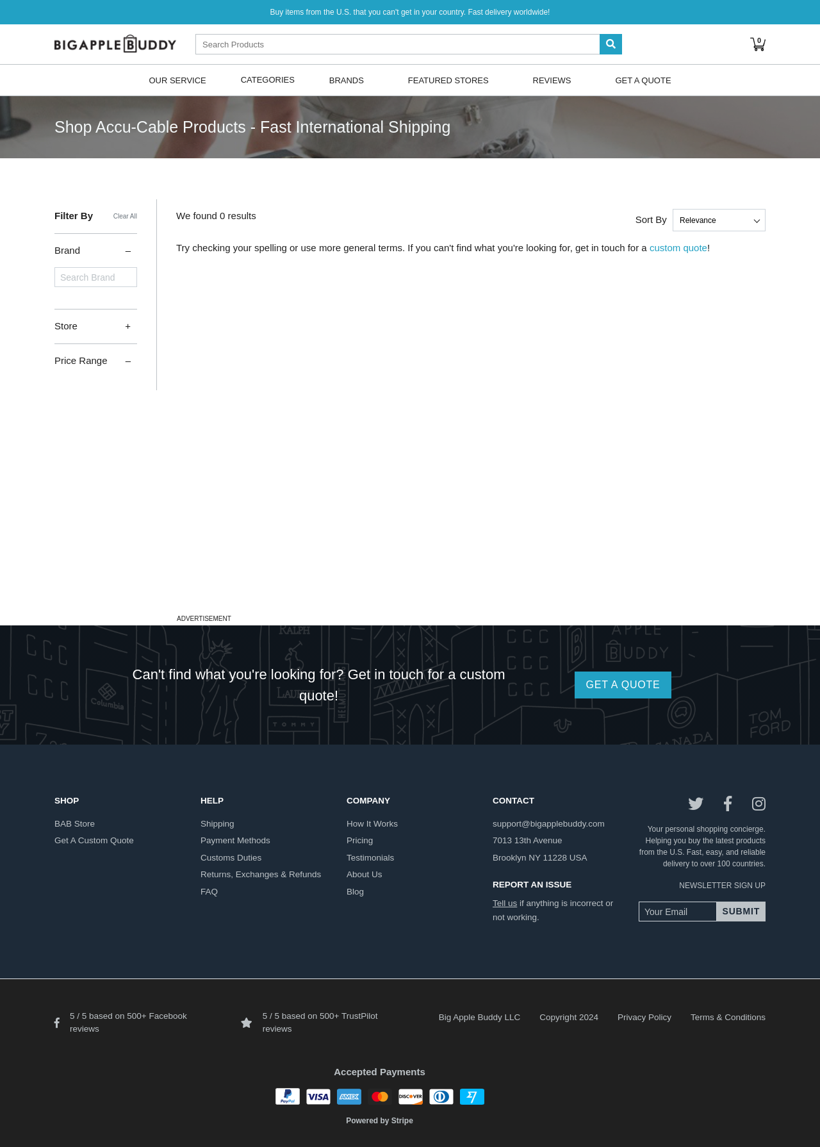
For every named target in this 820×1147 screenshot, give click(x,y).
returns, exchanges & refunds (261, 874)
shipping (217, 824)
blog (355, 891)
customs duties (231, 857)
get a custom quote (94, 840)
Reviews (552, 80)
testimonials (370, 857)
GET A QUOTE (623, 684)
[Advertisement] (410, 521)
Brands (346, 80)
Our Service (177, 80)
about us (364, 874)
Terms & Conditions (728, 1017)
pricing (360, 840)
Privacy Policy (644, 1017)
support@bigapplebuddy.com (549, 824)
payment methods (235, 840)
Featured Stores (448, 80)
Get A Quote (643, 80)
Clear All (125, 216)
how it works (372, 824)
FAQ (209, 891)
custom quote (678, 247)
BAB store (74, 824)
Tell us (505, 903)
